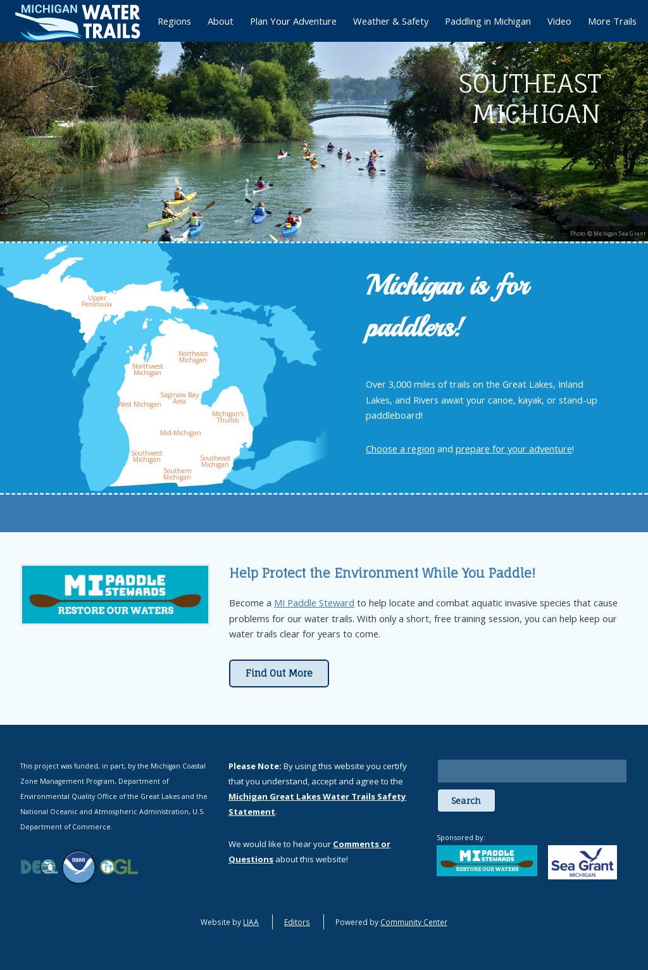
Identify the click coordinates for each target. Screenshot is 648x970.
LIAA (251, 922)
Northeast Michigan (193, 356)
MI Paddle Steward (314, 602)
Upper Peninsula (97, 301)
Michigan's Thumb (228, 416)
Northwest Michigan (147, 369)
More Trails (612, 21)
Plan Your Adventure (293, 21)
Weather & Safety (390, 21)
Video (559, 21)
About (221, 21)
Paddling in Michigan (488, 21)
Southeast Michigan (215, 461)
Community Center (413, 922)
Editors (297, 922)
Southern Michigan (177, 474)
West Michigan (139, 404)
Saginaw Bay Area (179, 397)
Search (466, 801)
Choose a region (400, 448)
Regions (174, 21)
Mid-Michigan (180, 432)
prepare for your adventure (514, 448)
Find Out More (279, 673)
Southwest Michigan (147, 456)
